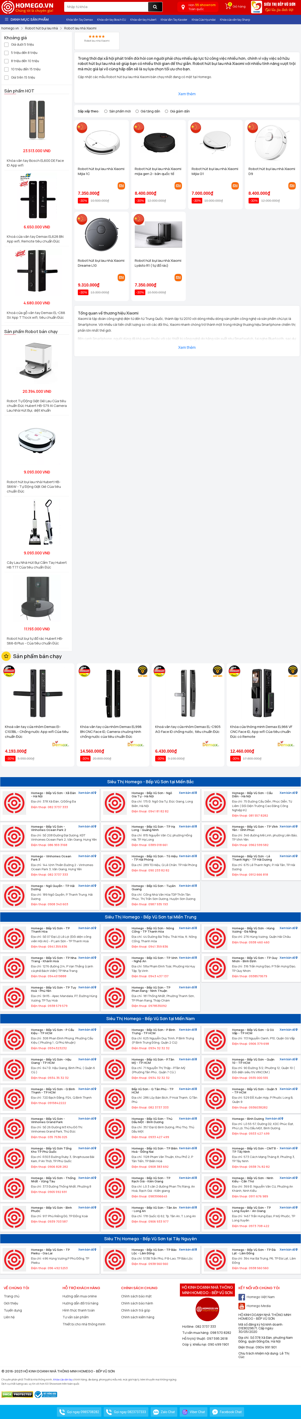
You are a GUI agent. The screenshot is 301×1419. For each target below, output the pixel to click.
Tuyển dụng (13, 1310)
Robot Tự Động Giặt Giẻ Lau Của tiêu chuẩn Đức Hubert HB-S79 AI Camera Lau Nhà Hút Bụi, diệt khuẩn (37, 405)
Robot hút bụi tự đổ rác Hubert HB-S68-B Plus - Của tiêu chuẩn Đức (35, 641)
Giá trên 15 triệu (19, 77)
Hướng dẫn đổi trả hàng (80, 1303)
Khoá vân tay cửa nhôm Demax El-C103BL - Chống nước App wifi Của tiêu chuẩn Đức (36, 731)
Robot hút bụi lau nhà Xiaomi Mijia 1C (101, 171)
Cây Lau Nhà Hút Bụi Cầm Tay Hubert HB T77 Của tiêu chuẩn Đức (37, 565)
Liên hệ (9, 1317)
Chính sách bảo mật (136, 1296)
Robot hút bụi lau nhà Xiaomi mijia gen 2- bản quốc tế (158, 171)
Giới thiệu (11, 1303)
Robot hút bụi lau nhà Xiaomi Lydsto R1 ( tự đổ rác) (158, 263)
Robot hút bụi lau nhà (122, 77)
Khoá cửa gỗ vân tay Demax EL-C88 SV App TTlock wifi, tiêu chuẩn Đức (36, 315)
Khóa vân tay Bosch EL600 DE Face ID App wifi (35, 163)
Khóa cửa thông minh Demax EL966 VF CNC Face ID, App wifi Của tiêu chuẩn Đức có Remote (261, 731)
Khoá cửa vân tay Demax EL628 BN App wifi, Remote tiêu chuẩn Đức (35, 239)
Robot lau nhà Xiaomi (97, 38)
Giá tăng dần (150, 111)
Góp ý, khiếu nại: (195, 1344)
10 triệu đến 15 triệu (22, 69)
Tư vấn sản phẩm (76, 1317)
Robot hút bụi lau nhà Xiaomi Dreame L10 (101, 263)
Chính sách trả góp (135, 1310)
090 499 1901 (218, 1344)
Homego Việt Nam (256, 1297)
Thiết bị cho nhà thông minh (84, 1324)
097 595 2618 (217, 1338)
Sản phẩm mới (120, 111)
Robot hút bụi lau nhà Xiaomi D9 (272, 171)
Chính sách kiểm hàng (137, 1317)
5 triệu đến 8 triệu (20, 52)
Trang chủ (11, 1296)
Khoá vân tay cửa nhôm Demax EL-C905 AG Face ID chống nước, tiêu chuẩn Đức (188, 729)
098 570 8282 (220, 1332)
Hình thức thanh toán (79, 1310)
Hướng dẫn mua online (80, 1296)
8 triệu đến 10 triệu (21, 60)
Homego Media (254, 1306)
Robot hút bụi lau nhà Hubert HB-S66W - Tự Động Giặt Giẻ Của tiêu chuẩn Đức (34, 486)
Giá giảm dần (180, 111)
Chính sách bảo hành (137, 1303)
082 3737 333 (205, 1326)
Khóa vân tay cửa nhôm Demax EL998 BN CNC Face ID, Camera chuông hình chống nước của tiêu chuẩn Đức (111, 731)
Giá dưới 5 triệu (19, 44)
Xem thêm (187, 93)
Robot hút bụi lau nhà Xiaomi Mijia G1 (215, 171)
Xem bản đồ (87, 793)
